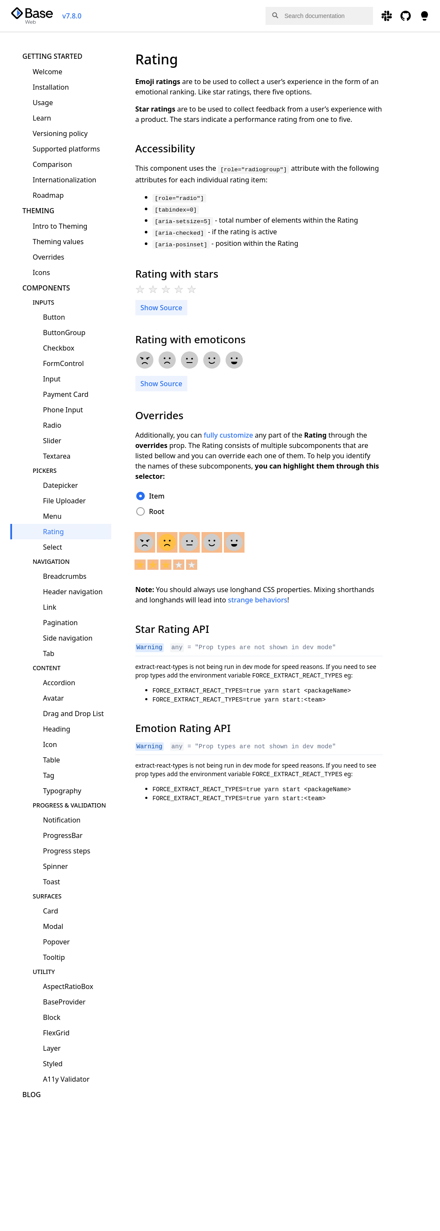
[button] (275, 17)
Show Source (161, 307)
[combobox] (319, 16)
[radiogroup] (167, 290)
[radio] (140, 289)
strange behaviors (257, 600)
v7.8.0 (72, 16)
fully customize (228, 435)
